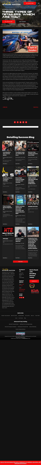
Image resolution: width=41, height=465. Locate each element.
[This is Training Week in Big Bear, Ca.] (8, 200)
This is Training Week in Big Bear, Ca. (7, 208)
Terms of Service (22, 337)
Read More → (5, 163)
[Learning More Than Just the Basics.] (8, 146)
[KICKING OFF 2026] (33, 200)
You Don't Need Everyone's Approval (19, 240)
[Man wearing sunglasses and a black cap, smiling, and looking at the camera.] (20, 232)
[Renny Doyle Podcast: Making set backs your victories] (20, 171)
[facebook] (20, 298)
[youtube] (23, 298)
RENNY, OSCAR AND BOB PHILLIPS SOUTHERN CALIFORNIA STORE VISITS (33, 180)
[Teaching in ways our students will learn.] (20, 146)
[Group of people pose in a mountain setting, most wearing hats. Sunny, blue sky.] (33, 232)
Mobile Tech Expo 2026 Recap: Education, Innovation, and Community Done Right (20, 210)
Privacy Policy (18, 337)
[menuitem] (5, 315)
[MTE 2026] (8, 232)
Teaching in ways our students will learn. (20, 154)
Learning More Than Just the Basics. (7, 154)
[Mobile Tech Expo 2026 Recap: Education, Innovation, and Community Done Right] (20, 200)
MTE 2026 (5, 238)
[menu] (38, 3)
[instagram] (21, 298)
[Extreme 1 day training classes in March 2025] (33, 146)
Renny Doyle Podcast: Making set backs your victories (20, 180)
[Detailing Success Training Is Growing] (8, 171)
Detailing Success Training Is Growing (7, 179)
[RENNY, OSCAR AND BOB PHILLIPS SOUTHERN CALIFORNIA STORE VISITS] (33, 171)
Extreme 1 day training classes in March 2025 (33, 154)
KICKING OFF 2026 (33, 206)
